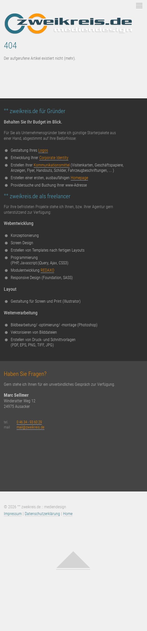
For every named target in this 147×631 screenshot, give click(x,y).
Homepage (79, 177)
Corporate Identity (53, 157)
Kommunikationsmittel (52, 165)
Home (67, 513)
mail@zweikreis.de (30, 427)
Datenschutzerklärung (42, 513)
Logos (43, 150)
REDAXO (47, 270)
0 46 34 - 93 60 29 (29, 422)
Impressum (13, 513)
